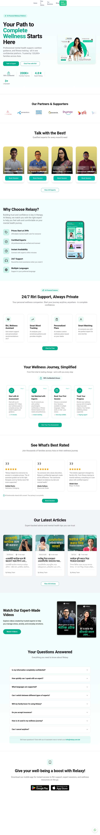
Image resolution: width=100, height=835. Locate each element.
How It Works (42, 3)
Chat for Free (49, 348)
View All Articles (50, 588)
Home (35, 3)
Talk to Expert (11, 64)
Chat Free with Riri (30, 64)
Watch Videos (12, 636)
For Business (50, 3)
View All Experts (50, 190)
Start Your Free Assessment (50, 425)
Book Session (63, 3)
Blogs (57, 3)
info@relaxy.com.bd (73, 744)
